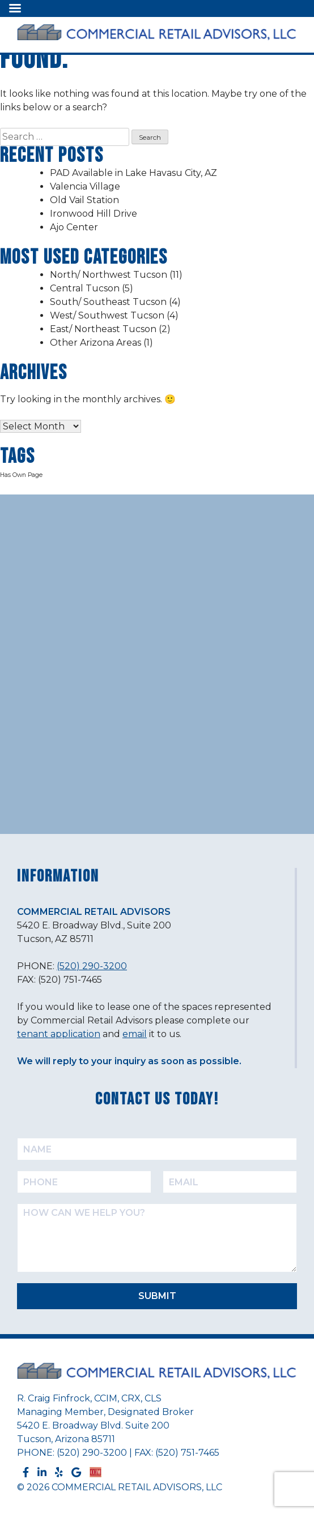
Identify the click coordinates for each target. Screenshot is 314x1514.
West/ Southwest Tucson (107, 315)
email (134, 1034)
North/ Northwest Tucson (108, 274)
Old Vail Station (84, 200)
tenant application (58, 1034)
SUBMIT (157, 1296)
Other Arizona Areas (95, 342)
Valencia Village (85, 186)
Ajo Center (74, 227)
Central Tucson (85, 288)
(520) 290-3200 (92, 966)
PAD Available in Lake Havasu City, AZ (133, 172)
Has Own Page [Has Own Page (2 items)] (21, 475)
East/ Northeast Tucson (103, 329)
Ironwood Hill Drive (93, 213)
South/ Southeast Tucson (108, 301)
